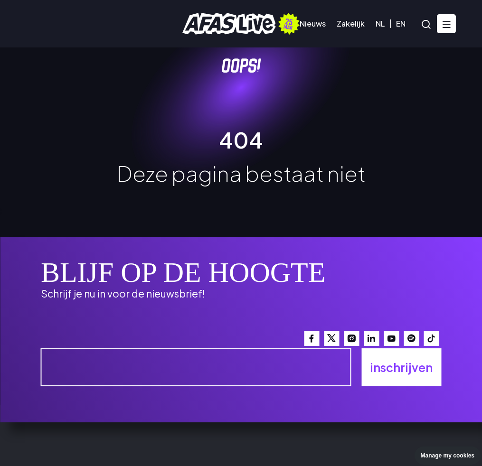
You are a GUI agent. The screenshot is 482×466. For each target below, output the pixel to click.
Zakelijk (351, 23)
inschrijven (401, 367)
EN (401, 23)
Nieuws (313, 23)
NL (380, 23)
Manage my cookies (447, 455)
